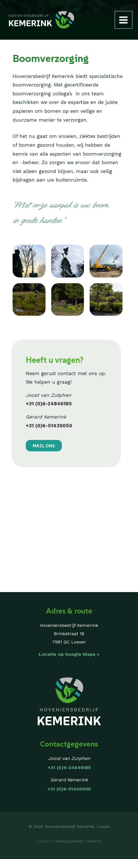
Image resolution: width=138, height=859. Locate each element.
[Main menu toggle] (124, 20)
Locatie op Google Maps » (69, 654)
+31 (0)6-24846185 (49, 404)
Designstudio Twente (79, 841)
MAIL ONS (44, 445)
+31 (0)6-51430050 (49, 426)
